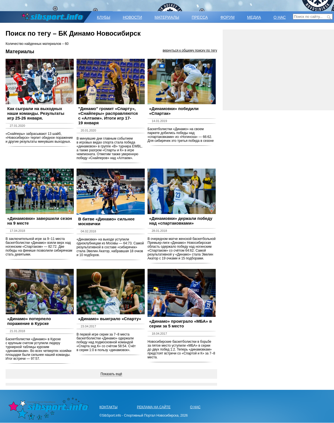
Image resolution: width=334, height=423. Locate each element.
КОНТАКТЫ (108, 407)
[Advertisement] (278, 70)
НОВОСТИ (132, 17)
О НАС (280, 17)
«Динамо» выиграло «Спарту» (109, 318)
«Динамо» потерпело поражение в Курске (29, 321)
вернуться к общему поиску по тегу (190, 50)
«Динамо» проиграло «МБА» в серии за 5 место (180, 323)
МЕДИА (254, 17)
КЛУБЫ (103, 17)
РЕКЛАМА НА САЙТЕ (154, 407)
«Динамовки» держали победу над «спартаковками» (180, 220)
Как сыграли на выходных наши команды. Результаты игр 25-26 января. (35, 113)
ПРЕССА (200, 17)
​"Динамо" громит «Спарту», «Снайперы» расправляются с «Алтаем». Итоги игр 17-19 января (108, 115)
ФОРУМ (227, 17)
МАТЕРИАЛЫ (166, 17)
